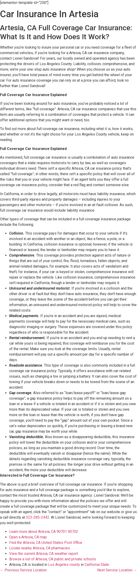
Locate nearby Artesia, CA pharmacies (39, 548)
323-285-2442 (37, 517)
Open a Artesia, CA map (28, 537)
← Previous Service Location (23, 570)
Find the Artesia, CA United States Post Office (45, 542)
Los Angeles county (64, 564)
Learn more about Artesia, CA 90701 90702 (43, 531)
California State (97, 564)
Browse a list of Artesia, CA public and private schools (52, 559)
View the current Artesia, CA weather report (43, 553)
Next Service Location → (117, 570)
